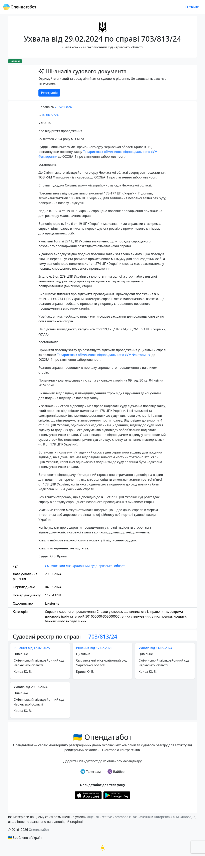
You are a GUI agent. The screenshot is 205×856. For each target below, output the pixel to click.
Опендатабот (39, 829)
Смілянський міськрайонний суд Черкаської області (85, 566)
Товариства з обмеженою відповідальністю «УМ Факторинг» (104, 355)
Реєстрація (49, 93)
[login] (192, 7)
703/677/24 (49, 115)
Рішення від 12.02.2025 (32, 648)
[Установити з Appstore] (88, 795)
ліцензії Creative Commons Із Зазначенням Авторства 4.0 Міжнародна (141, 817)
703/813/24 (63, 107)
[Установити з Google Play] (116, 795)
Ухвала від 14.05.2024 (155, 648)
